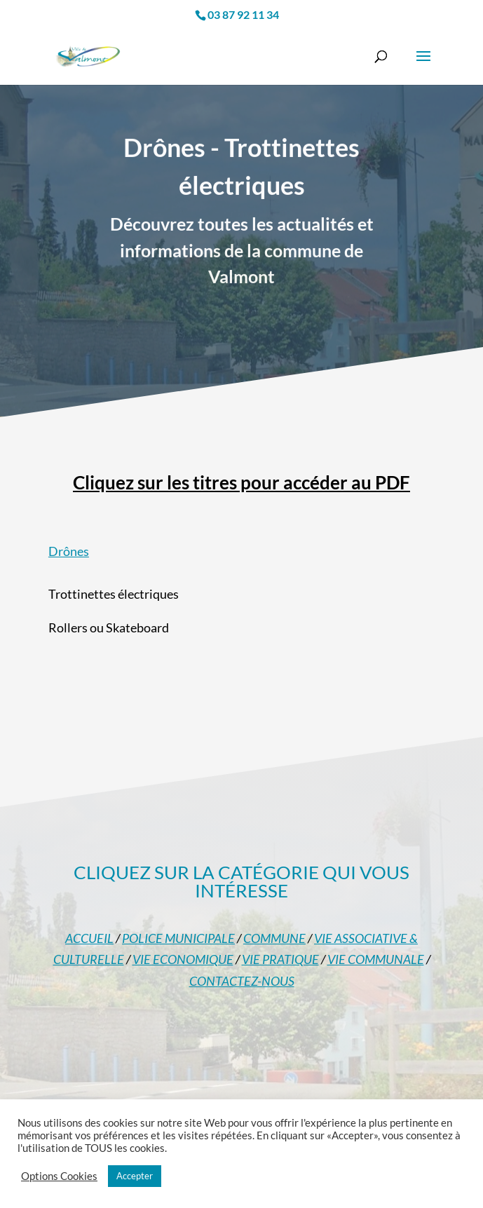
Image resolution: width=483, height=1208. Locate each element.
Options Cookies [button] (59, 1176)
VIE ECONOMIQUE (182, 959)
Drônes (68, 551)
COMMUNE (274, 938)
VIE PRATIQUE (280, 959)
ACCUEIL (89, 938)
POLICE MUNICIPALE (178, 938)
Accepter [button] (134, 1175)
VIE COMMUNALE (375, 959)
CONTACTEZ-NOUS (241, 981)
